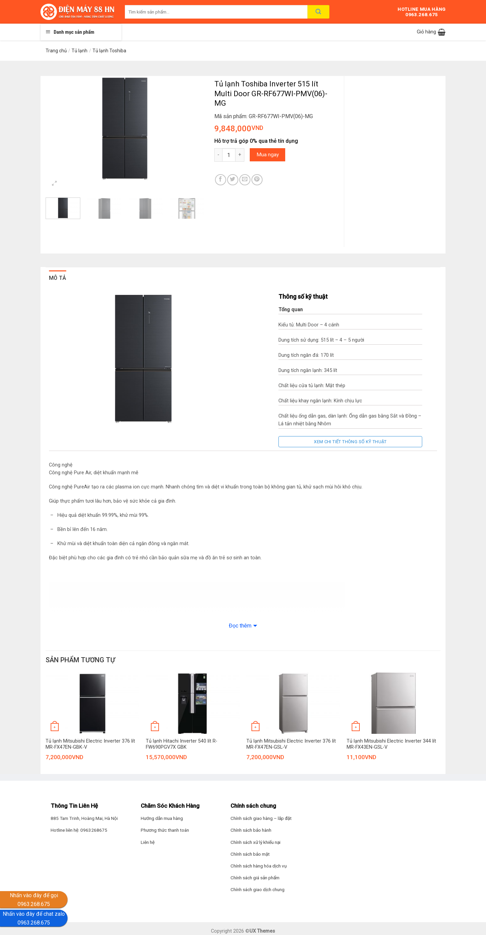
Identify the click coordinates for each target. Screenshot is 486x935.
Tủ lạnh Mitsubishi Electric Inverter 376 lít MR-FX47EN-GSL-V (291, 744)
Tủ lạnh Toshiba (109, 50)
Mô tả (57, 278)
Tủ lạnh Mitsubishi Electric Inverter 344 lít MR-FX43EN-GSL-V (391, 744)
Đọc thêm (240, 625)
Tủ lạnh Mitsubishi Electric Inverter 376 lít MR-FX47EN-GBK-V (90, 744)
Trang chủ (56, 50)
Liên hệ (148, 842)
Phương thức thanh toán (165, 830)
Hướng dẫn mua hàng (162, 818)
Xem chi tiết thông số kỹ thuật (350, 441)
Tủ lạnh (79, 50)
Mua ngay (267, 155)
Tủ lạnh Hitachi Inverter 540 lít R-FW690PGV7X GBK (181, 744)
